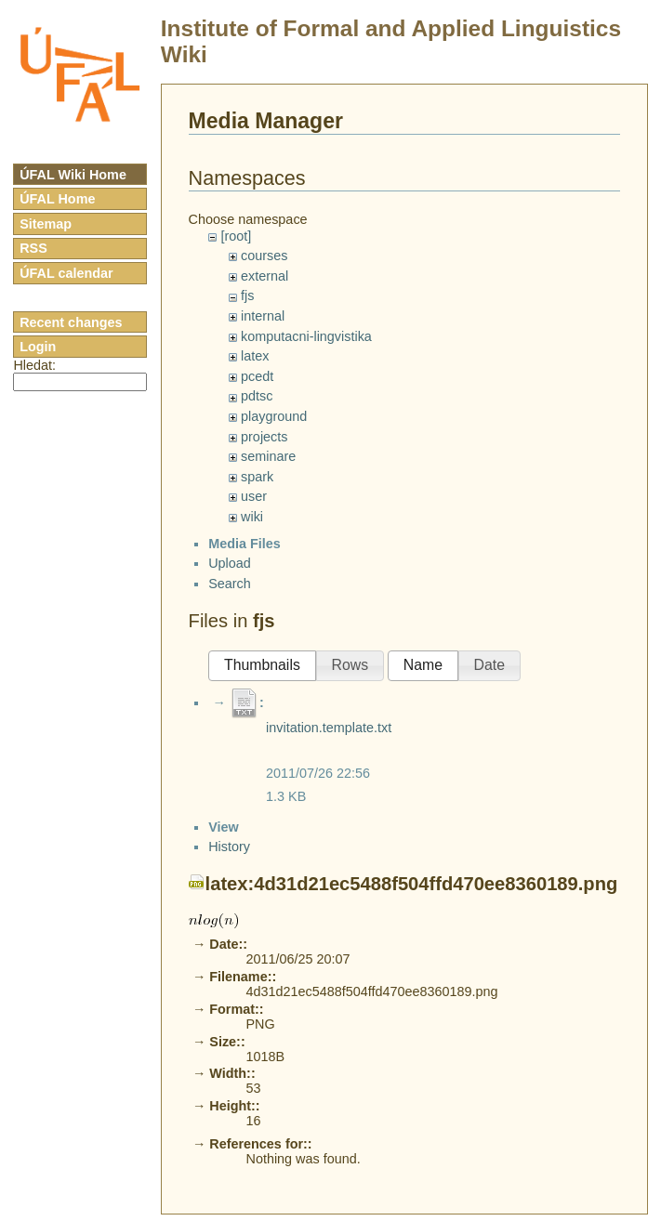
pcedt (257, 376)
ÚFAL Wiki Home (73, 174)
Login (38, 346)
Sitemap (46, 224)
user (254, 496)
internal (262, 316)
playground (274, 416)
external (264, 276)
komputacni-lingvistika (306, 336)
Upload (229, 578)
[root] (235, 236)
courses (264, 255)
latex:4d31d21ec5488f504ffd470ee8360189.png (411, 1093)
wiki (252, 516)
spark (257, 476)
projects (264, 436)
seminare (268, 456)
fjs (247, 295)
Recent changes (71, 322)
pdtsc (256, 395)
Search (229, 599)
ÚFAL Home (57, 198)
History (229, 1055)
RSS (33, 248)
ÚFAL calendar (66, 273)
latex (255, 355)
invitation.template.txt (328, 743)
